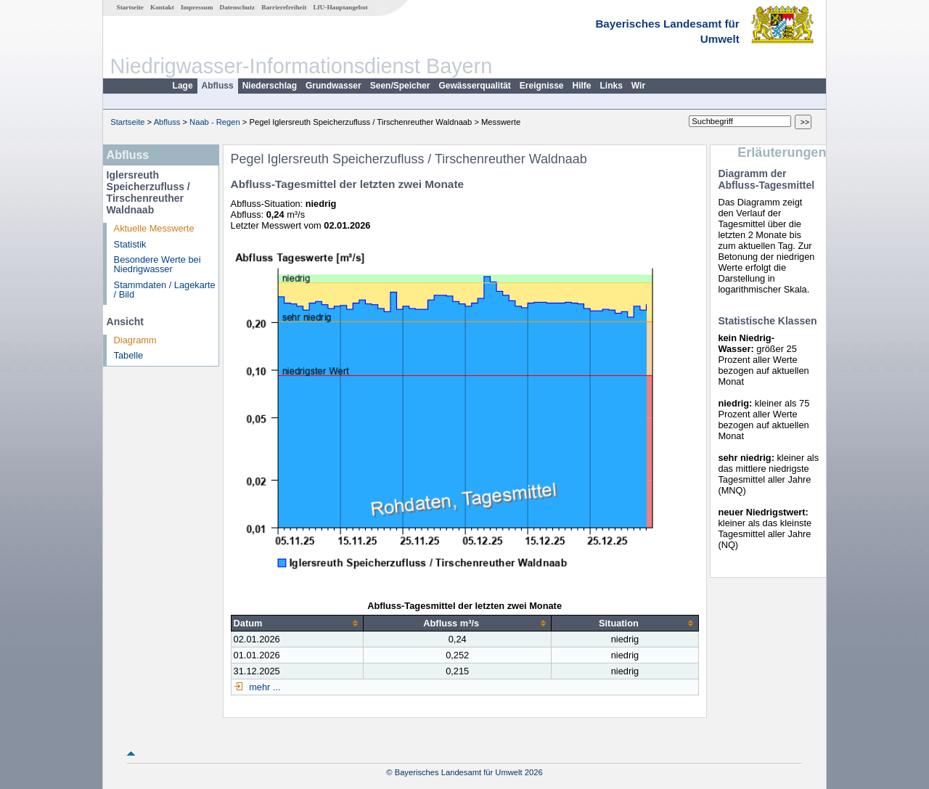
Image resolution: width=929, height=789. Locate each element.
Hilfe (582, 86)
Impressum (197, 7)
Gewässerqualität (474, 86)
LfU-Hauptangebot (340, 7)
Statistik (130, 244)
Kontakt (162, 7)
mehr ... (264, 687)
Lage (183, 86)
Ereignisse (542, 86)
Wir (638, 86)
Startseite (130, 7)
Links (611, 86)
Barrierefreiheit (283, 7)
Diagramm (135, 340)
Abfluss (218, 86)
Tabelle (129, 355)
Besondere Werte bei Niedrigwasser (157, 264)
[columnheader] (297, 623)
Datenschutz (237, 7)
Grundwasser (333, 86)
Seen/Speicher (400, 86)
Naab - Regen (214, 122)
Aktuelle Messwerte (154, 228)
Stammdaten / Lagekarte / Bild (165, 289)
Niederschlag (269, 86)
